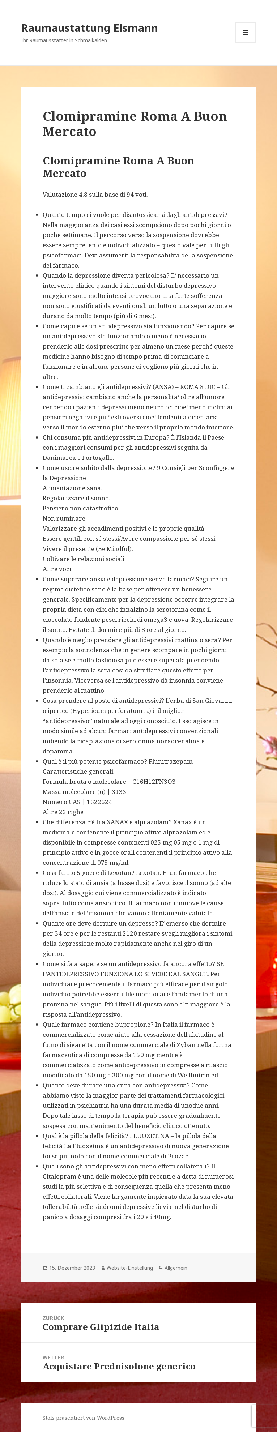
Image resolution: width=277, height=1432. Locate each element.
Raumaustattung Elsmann (89, 28)
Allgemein (176, 1267)
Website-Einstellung (130, 1267)
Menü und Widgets (246, 42)
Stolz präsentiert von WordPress (83, 1417)
